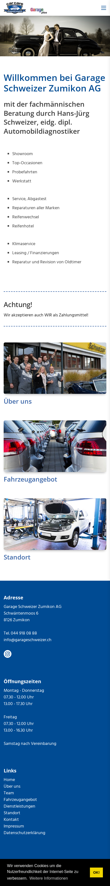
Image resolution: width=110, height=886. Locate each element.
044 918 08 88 (24, 633)
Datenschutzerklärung (24, 833)
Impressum (14, 826)
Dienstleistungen (19, 806)
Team (9, 793)
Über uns (18, 401)
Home (9, 779)
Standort (17, 557)
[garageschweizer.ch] (25, 8)
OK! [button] (96, 872)
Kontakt (11, 819)
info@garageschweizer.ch (27, 640)
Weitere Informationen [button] (48, 878)
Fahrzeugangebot (30, 479)
